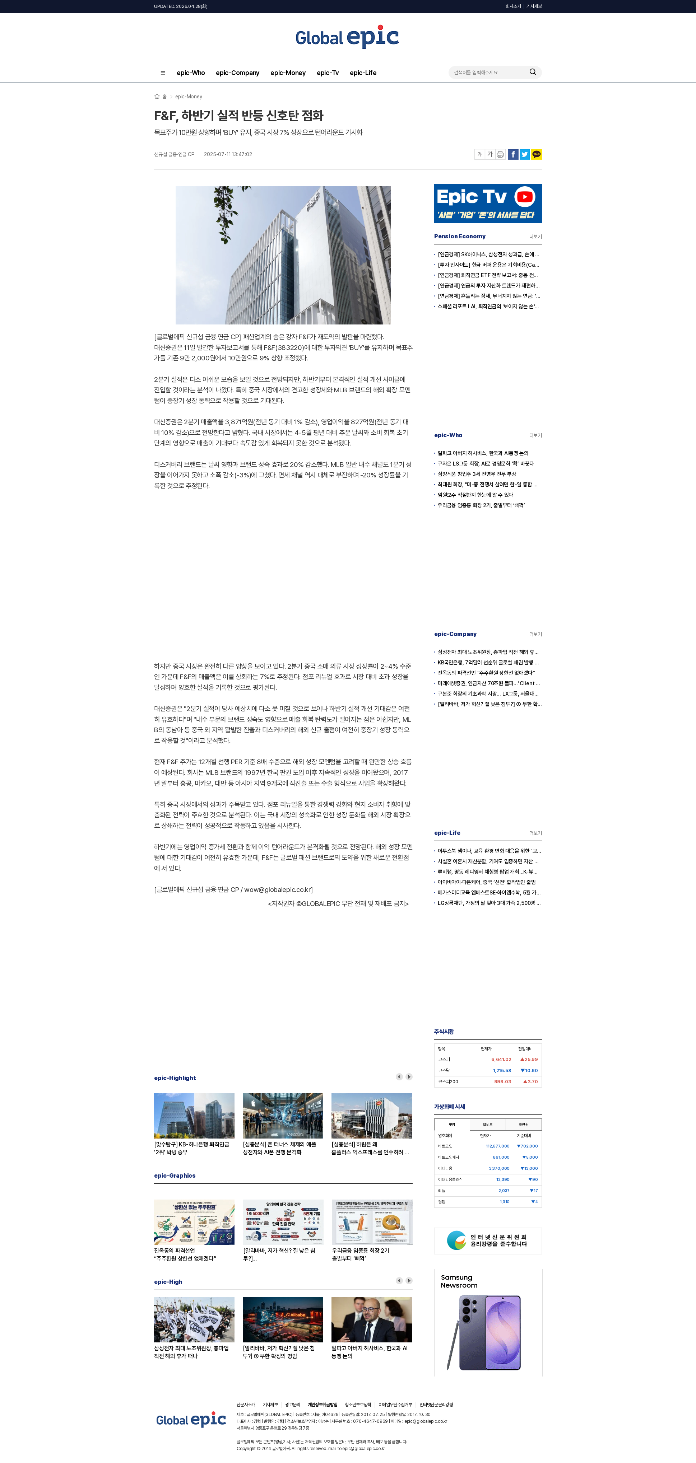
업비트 (487, 1124)
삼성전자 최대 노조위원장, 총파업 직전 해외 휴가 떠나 (191, 1352)
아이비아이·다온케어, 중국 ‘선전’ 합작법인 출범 (487, 882)
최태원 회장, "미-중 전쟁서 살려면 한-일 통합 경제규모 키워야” (490, 484)
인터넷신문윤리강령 (436, 1404)
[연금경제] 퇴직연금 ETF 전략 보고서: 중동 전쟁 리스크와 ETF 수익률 (490, 275)
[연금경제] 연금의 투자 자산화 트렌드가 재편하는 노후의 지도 (490, 285)
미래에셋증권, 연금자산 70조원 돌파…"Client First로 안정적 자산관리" (490, 683)
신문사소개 (246, 1404)
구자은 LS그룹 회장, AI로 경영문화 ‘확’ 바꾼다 (486, 464)
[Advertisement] (193, 569)
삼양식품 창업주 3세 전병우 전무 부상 (477, 474)
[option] (198, 1124)
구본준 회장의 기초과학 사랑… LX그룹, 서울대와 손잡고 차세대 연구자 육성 (490, 694)
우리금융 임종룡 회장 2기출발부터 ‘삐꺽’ (360, 1254)
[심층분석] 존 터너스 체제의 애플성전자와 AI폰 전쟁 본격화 (279, 1148)
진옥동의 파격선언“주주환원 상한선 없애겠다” (185, 1254)
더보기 (535, 236)
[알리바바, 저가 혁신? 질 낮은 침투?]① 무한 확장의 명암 (279, 1255)
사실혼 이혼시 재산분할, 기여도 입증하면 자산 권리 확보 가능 (490, 861)
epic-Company (238, 72)
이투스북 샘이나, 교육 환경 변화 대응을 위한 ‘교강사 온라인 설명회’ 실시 (490, 851)
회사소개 (513, 6)
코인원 (523, 1124)
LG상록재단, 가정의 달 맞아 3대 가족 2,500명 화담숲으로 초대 (490, 903)
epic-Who (191, 72)
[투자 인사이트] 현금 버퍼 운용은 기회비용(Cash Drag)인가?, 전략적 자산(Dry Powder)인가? (490, 265)
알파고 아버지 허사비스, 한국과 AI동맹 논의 (369, 1352)
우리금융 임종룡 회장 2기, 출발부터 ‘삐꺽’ (481, 505)
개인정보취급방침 (323, 1404)
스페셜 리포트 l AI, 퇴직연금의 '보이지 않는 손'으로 (490, 306)
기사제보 (534, 6)
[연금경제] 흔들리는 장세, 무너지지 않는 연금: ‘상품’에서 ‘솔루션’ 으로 (490, 296)
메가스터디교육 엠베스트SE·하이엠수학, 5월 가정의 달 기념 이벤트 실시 (490, 892)
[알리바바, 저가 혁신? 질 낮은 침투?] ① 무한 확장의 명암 (279, 1352)
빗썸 (452, 1124)
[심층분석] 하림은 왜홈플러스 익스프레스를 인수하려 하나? (370, 1148)
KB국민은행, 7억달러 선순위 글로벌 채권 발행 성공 (490, 662)
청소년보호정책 (358, 1404)
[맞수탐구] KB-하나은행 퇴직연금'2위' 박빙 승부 (191, 1148)
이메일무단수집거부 (395, 1404)
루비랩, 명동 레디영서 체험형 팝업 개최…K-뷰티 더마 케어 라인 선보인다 (490, 872)
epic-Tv (328, 72)
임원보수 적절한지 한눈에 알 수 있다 (475, 495)
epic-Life (363, 72)
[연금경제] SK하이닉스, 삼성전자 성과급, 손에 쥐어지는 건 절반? (490, 254)
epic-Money (288, 72)
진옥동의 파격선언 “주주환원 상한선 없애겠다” (486, 673)
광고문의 (292, 1404)
